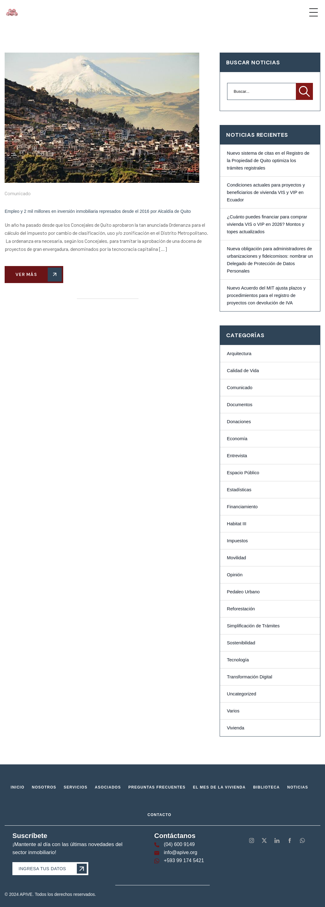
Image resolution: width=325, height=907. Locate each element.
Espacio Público (243, 472)
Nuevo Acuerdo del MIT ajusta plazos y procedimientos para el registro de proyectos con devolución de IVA (266, 295)
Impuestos (237, 540)
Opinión (235, 574)
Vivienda (235, 727)
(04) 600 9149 (179, 844)
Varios (233, 710)
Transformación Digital (249, 676)
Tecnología (238, 659)
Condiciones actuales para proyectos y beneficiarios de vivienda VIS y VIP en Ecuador (266, 192)
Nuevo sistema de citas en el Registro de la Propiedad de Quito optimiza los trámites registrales (268, 160)
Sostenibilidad (241, 642)
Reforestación (241, 608)
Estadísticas (239, 489)
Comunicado (18, 193)
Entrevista (237, 455)
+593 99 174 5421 (184, 860)
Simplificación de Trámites (253, 625)
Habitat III (236, 523)
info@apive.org (180, 852)
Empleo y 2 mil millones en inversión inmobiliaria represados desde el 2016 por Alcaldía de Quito (98, 211)
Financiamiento (242, 506)
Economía (237, 438)
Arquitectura (239, 353)
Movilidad (236, 557)
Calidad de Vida (243, 370)
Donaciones (239, 421)
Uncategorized (241, 693)
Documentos (239, 404)
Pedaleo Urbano (243, 591)
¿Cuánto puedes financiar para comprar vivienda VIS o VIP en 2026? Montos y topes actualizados (267, 224)
